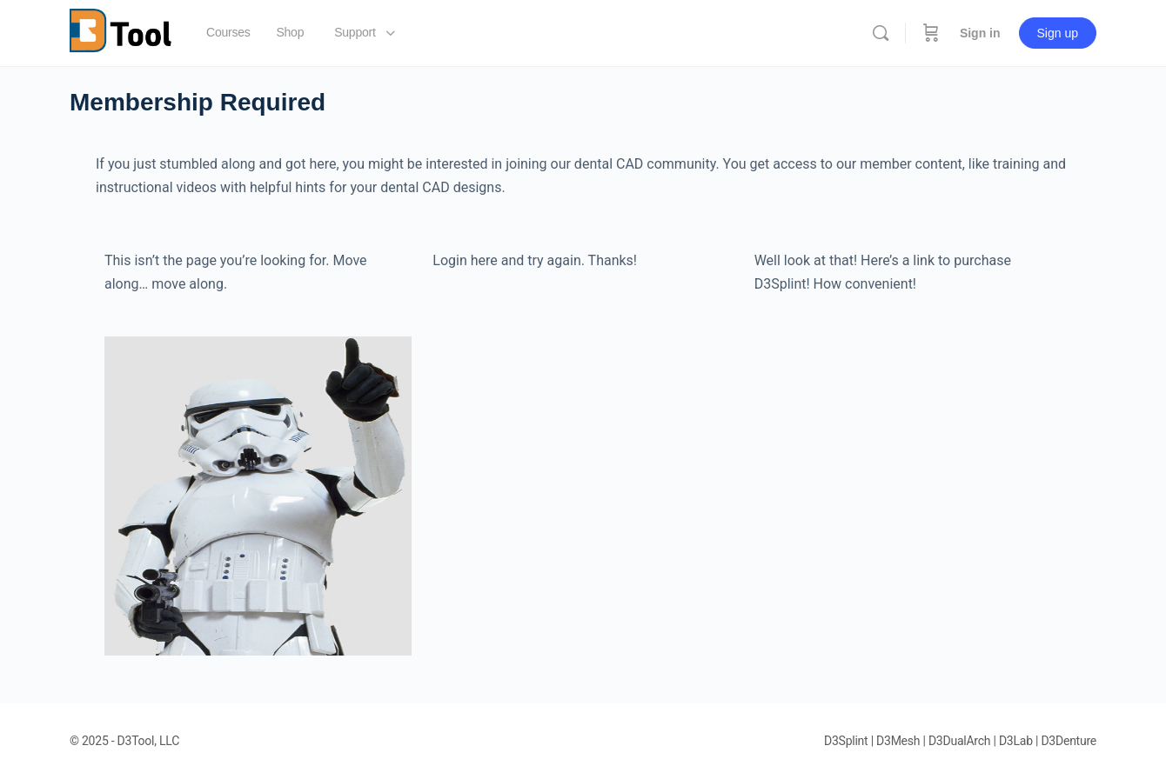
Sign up (1057, 33)
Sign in (980, 33)
